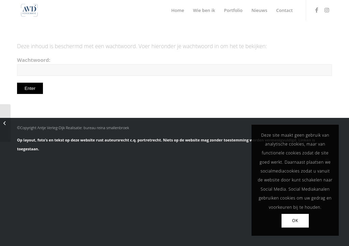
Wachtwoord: (174, 66)
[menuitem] (178, 10)
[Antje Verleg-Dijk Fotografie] (29, 10)
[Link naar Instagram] (327, 10)
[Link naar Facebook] (317, 10)
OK (295, 220)
